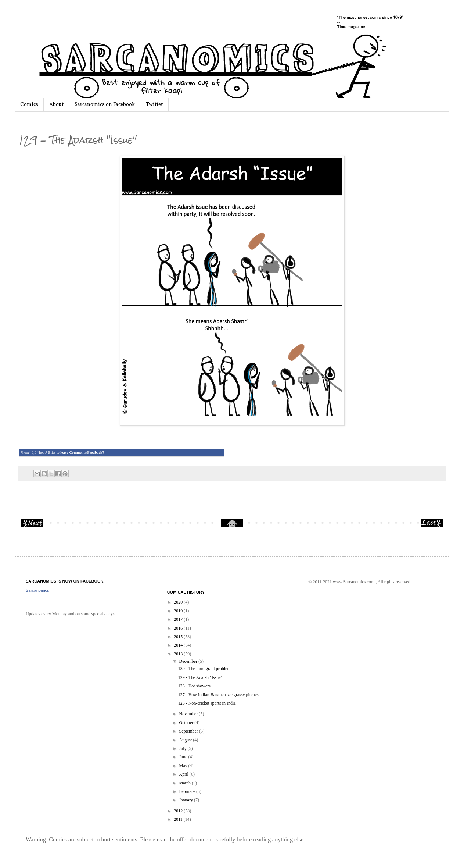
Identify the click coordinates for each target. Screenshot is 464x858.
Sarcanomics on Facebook (105, 104)
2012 (179, 811)
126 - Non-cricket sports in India (207, 703)
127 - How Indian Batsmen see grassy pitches (218, 694)
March (185, 783)
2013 (179, 653)
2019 (179, 610)
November (189, 713)
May (183, 765)
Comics (29, 104)
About (56, 104)
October (187, 722)
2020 (179, 602)
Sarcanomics (37, 590)
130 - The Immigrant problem (204, 668)
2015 (179, 636)
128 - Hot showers (194, 685)
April (184, 774)
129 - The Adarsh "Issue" (200, 677)
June (183, 756)
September (189, 731)
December (188, 661)
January (186, 799)
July (183, 748)
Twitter (154, 104)
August (186, 740)
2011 (179, 819)
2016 (179, 628)
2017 (179, 619)
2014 (179, 645)
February (187, 791)
